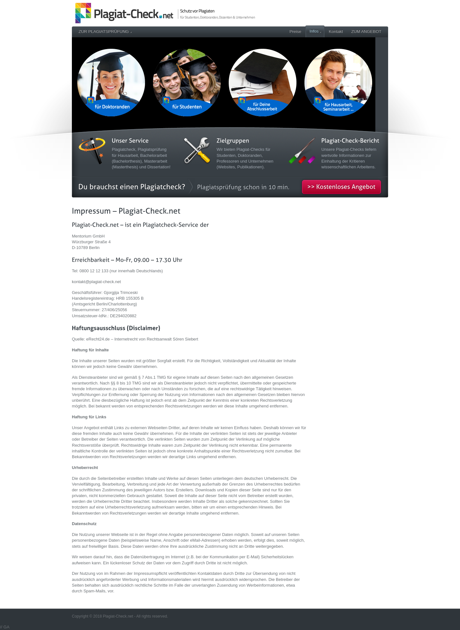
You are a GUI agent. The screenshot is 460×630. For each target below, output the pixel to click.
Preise (295, 31)
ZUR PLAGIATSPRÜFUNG (105, 31)
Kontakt (336, 31)
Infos (315, 31)
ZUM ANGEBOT (366, 31)
